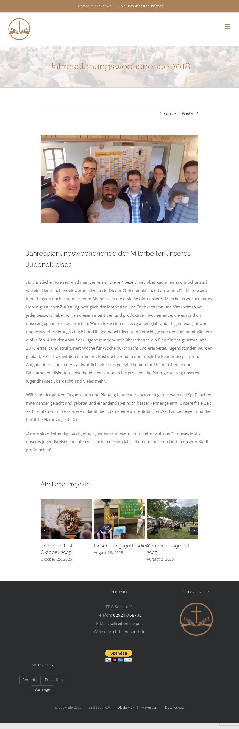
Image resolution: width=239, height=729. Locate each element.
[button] (45, 531)
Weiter (188, 113)
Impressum (149, 707)
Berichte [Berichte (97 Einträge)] (30, 679)
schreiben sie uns (126, 623)
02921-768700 (127, 615)
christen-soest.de (129, 631)
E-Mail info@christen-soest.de (140, 6)
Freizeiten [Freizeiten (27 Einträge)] (54, 679)
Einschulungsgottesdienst (123, 546)
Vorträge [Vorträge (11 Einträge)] (42, 689)
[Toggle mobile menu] (228, 26)
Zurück (170, 113)
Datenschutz (174, 707)
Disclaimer (126, 707)
